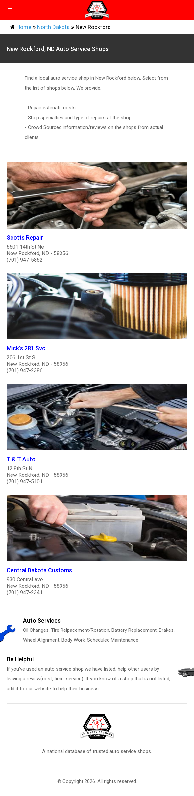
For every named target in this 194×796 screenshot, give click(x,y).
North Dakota (53, 27)
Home (23, 27)
